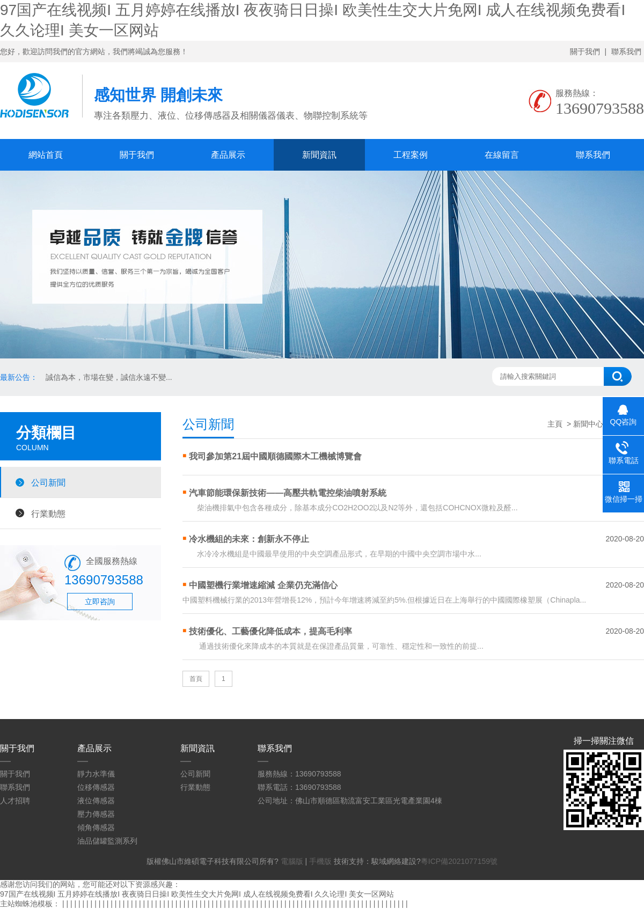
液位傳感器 (96, 800)
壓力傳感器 (96, 814)
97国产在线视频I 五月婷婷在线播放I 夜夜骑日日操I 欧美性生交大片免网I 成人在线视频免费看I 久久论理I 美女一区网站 (197, 894)
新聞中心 (588, 424)
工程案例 (410, 154)
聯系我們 (626, 51)
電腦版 (292, 861)
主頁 (554, 424)
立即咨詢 (100, 601)
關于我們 (585, 51)
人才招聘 (15, 800)
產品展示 (228, 154)
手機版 (320, 861)
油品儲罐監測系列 (107, 841)
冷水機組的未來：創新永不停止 (249, 539)
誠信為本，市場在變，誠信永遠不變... (109, 377)
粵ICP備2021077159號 (459, 861)
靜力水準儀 (96, 773)
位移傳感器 (96, 787)
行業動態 (48, 513)
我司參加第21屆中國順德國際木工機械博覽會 (275, 456)
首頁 (195, 679)
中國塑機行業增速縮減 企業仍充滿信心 (263, 585)
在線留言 (502, 154)
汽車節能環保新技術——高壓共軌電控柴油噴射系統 (287, 492)
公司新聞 (48, 482)
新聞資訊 (319, 154)
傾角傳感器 (96, 827)
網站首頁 (45, 154)
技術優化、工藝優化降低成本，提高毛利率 (270, 631)
